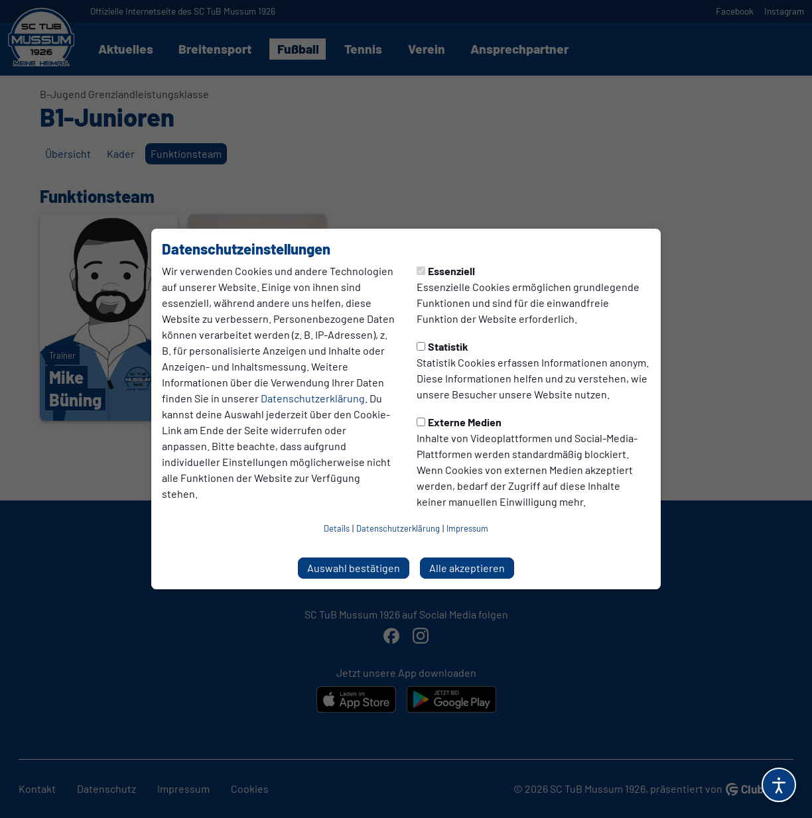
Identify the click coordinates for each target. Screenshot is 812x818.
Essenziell (446, 270)
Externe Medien (459, 422)
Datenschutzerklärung (313, 398)
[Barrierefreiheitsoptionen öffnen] (779, 785)
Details (337, 528)
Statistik (442, 346)
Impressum (467, 528)
